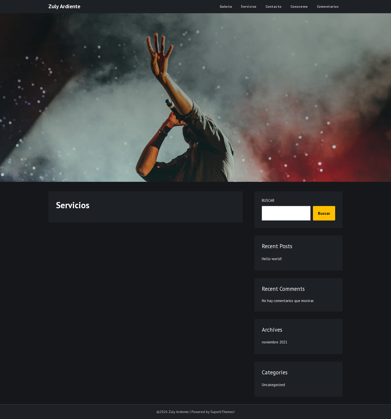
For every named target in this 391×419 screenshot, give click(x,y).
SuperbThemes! (222, 412)
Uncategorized (273, 384)
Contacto (274, 6)
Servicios (249, 6)
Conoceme (299, 6)
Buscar (268, 200)
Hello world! (272, 258)
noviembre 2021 (274, 342)
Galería (226, 6)
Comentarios (328, 6)
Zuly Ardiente (64, 6)
